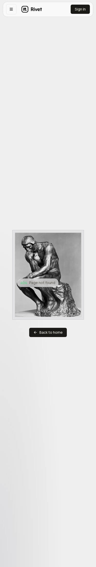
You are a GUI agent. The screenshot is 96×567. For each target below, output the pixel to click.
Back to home (48, 332)
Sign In (80, 9)
